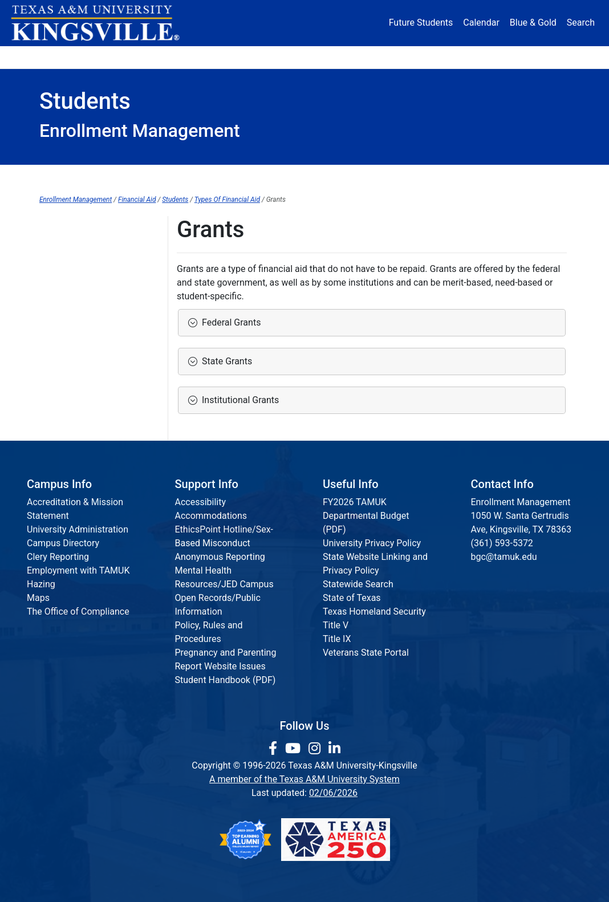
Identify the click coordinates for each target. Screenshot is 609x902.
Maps (38, 597)
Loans (51, 274)
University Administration (77, 529)
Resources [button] (353, 56)
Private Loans (67, 297)
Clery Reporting (58, 556)
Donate (542, 56)
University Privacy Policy (372, 543)
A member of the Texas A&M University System (304, 779)
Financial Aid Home (94, 176)
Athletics (482, 56)
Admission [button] (133, 56)
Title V (335, 625)
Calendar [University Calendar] (481, 22)
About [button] (64, 56)
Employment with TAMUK (78, 570)
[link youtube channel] (294, 749)
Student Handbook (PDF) (225, 680)
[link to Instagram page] (316, 749)
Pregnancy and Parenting (226, 652)
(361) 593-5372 (502, 543)
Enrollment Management (75, 200)
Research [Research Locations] (286, 56)
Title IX (337, 638)
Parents (247, 176)
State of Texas (352, 597)
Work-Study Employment (89, 367)
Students (183, 176)
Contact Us (531, 176)
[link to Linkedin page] (334, 749)
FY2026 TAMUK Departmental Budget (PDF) (366, 516)
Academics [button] (210, 56)
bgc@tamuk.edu (504, 556)
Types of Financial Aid (83, 227)
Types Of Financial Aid (227, 200)
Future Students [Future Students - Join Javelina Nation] (421, 22)
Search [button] (581, 22)
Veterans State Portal (366, 652)
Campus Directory (63, 543)
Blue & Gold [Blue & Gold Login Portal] (533, 22)
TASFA (52, 344)
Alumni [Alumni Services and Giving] (422, 56)
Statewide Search (358, 584)
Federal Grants (229, 322)
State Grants (224, 361)
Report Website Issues (220, 666)
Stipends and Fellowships (91, 414)
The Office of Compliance (78, 611)
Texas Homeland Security (374, 611)
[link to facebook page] (274, 749)
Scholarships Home (79, 320)
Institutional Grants (238, 400)
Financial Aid (137, 200)
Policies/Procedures (335, 176)
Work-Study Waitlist (78, 390)
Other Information (442, 176)
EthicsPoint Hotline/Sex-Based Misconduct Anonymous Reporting (224, 543)
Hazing (41, 584)
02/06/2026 (333, 792)
